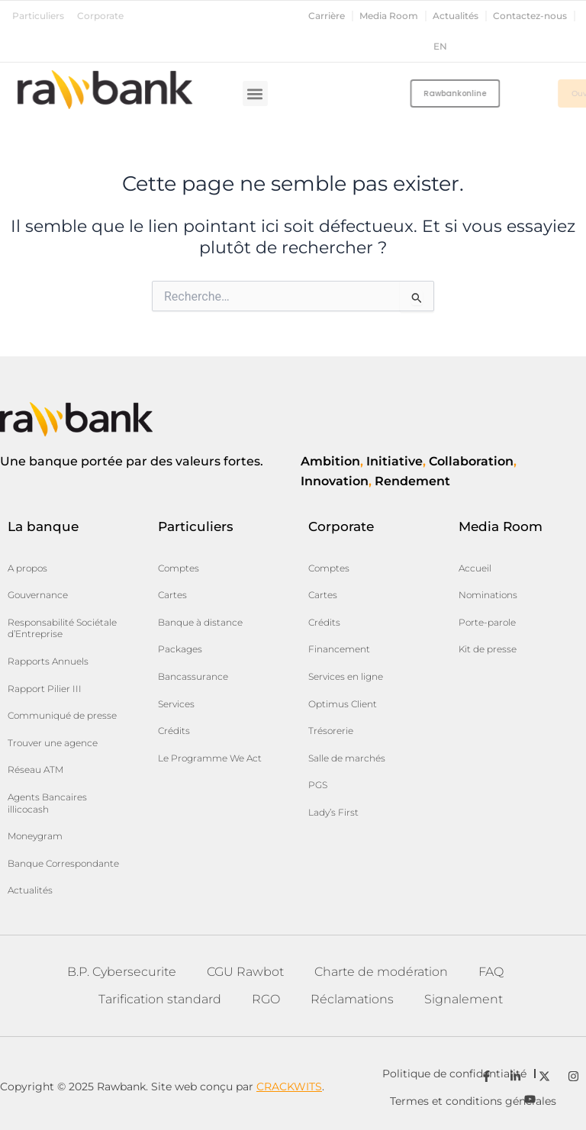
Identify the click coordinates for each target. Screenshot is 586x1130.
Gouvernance (38, 594)
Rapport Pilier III (45, 688)
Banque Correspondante (63, 863)
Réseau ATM (35, 769)
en (440, 46)
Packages (180, 649)
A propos (27, 568)
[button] (255, 93)
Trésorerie (330, 730)
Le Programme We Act (210, 758)
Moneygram (35, 836)
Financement (339, 649)
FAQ (491, 971)
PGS (317, 784)
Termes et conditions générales (473, 1101)
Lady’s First (333, 812)
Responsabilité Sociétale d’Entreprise (62, 628)
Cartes (172, 594)
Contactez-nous (530, 16)
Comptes (178, 568)
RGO (266, 999)
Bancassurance (193, 676)
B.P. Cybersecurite (121, 971)
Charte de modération (381, 971)
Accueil (475, 568)
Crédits (174, 730)
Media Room (388, 16)
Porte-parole (487, 622)
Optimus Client (342, 704)
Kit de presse (488, 649)
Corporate (100, 16)
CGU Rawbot (245, 971)
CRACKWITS (289, 1086)
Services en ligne (345, 676)
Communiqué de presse (62, 715)
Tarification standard (159, 999)
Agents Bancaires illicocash (47, 803)
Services (176, 704)
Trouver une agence (53, 743)
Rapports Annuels (48, 661)
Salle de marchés (346, 758)
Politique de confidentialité (454, 1073)
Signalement (463, 999)
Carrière (326, 16)
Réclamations (352, 999)
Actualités (455, 16)
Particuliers (38, 16)
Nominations (488, 594)
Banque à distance (200, 622)
